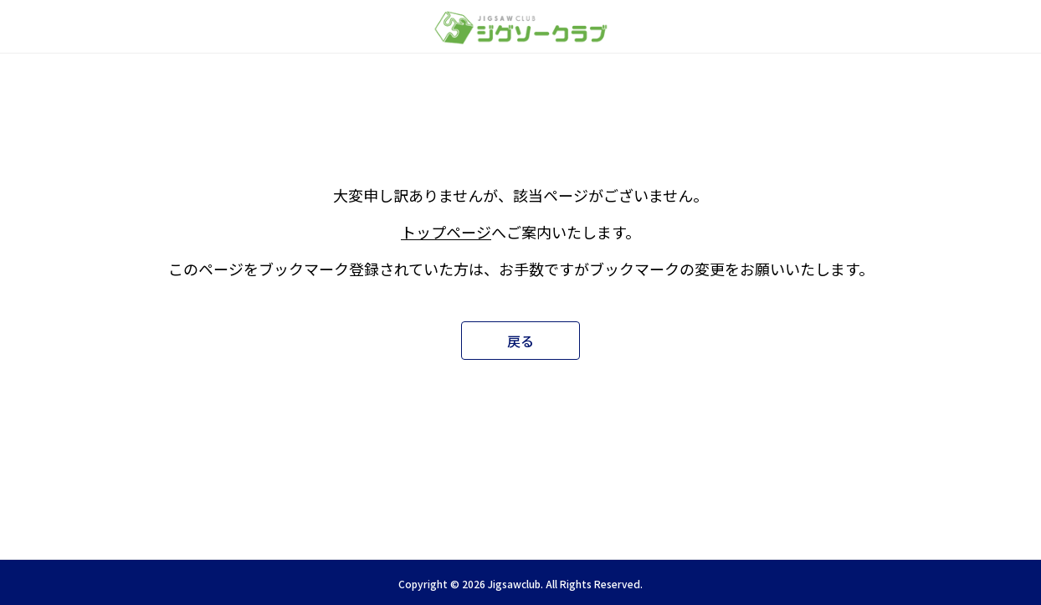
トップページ (446, 232)
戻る (520, 341)
